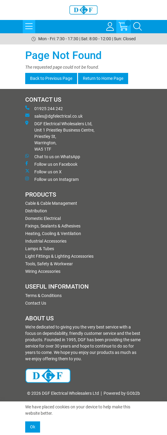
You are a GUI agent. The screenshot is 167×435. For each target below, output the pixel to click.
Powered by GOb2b (122, 393)
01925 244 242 (44, 108)
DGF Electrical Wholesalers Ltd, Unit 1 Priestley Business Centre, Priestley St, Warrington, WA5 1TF (59, 136)
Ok (32, 426)
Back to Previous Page (51, 78)
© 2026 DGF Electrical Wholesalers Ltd (63, 393)
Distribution (36, 210)
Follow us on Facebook (51, 164)
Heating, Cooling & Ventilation (53, 233)
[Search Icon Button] (137, 26)
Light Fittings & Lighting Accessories (59, 256)
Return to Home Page (103, 78)
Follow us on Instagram (52, 179)
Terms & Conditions (43, 295)
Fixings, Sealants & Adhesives (52, 226)
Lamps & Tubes (39, 248)
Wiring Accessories (42, 271)
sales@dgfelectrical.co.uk (54, 116)
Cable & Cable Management (51, 203)
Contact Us (35, 303)
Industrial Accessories (45, 241)
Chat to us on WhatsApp (52, 156)
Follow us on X (43, 171)
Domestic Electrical (43, 218)
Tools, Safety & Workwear (49, 263)
